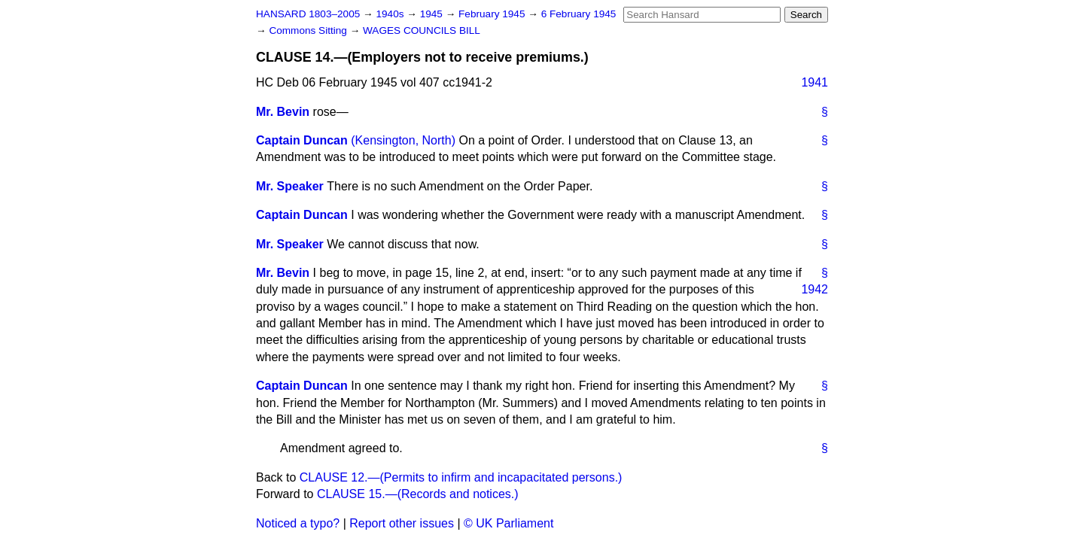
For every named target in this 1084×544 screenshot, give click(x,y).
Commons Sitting (309, 30)
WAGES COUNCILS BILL (421, 30)
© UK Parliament (508, 523)
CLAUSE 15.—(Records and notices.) (418, 494)
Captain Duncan (302, 140)
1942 (814, 289)
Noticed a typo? (298, 523)
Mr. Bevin (282, 111)
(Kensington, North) (403, 140)
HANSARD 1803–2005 (308, 14)
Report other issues (401, 523)
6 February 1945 (579, 14)
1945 (433, 14)
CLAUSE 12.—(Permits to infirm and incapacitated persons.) (461, 477)
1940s (391, 14)
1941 (814, 82)
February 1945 (493, 14)
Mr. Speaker (290, 186)
